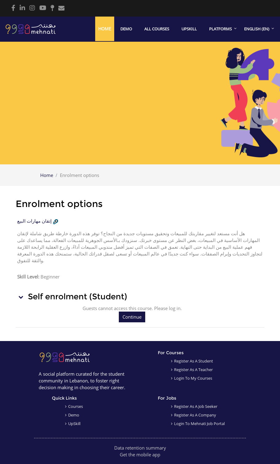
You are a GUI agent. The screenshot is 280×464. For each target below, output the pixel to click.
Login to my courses (193, 378)
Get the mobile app (140, 454)
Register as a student (193, 361)
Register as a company (195, 415)
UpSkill (74, 423)
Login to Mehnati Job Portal (199, 423)
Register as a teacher (193, 369)
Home (46, 175)
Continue (132, 317)
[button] (21, 296)
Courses (75, 406)
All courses (156, 29)
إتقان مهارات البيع (34, 221)
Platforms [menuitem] (220, 29)
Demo (126, 29)
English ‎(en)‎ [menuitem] (256, 29)
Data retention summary (140, 448)
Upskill (189, 29)
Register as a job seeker (195, 406)
